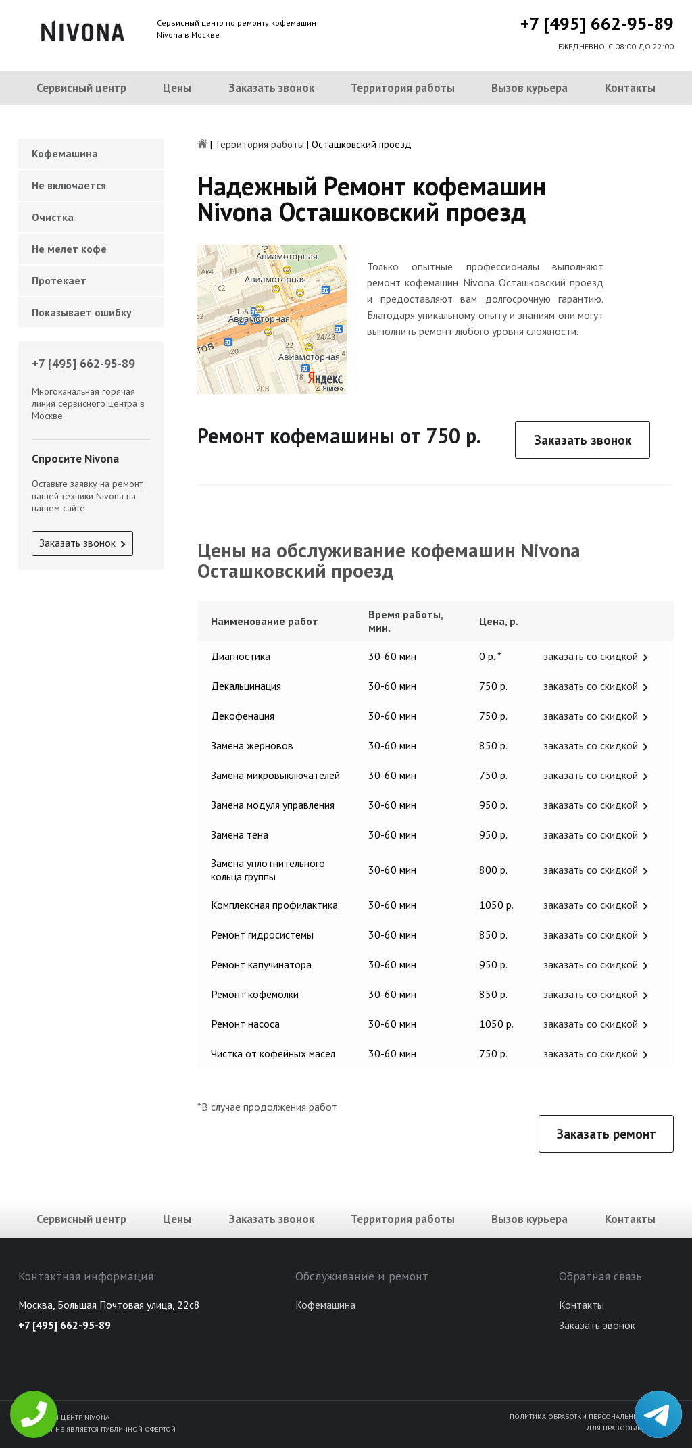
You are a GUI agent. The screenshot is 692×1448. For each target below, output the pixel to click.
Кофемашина (65, 153)
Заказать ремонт (606, 1134)
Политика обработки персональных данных (592, 1416)
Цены (177, 87)
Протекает (59, 280)
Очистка (53, 217)
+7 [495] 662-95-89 (597, 23)
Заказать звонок (271, 87)
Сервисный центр (81, 87)
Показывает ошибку (82, 312)
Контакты (630, 87)
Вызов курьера (529, 87)
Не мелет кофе (69, 248)
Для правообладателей (630, 1427)
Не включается (69, 185)
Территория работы (403, 87)
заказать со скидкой (590, 656)
